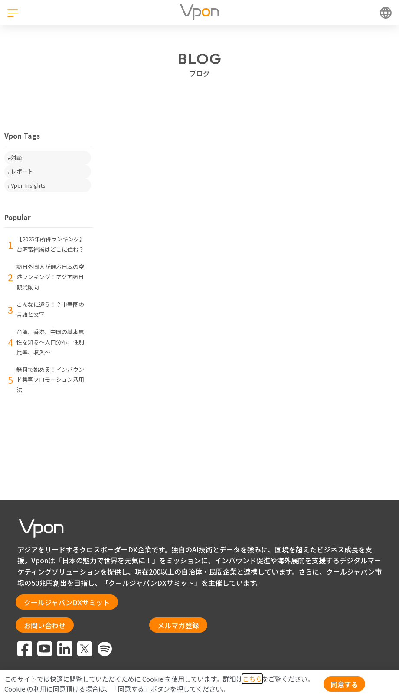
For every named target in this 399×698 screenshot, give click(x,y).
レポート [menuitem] (22, 171)
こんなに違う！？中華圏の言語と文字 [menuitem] (50, 309)
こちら (252, 678)
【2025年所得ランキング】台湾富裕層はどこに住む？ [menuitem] (50, 244)
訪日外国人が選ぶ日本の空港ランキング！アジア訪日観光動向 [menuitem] (50, 277)
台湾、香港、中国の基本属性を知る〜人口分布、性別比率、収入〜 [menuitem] (50, 342)
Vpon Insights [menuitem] (28, 185)
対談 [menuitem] (16, 157)
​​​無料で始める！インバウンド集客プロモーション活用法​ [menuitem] (50, 379)
